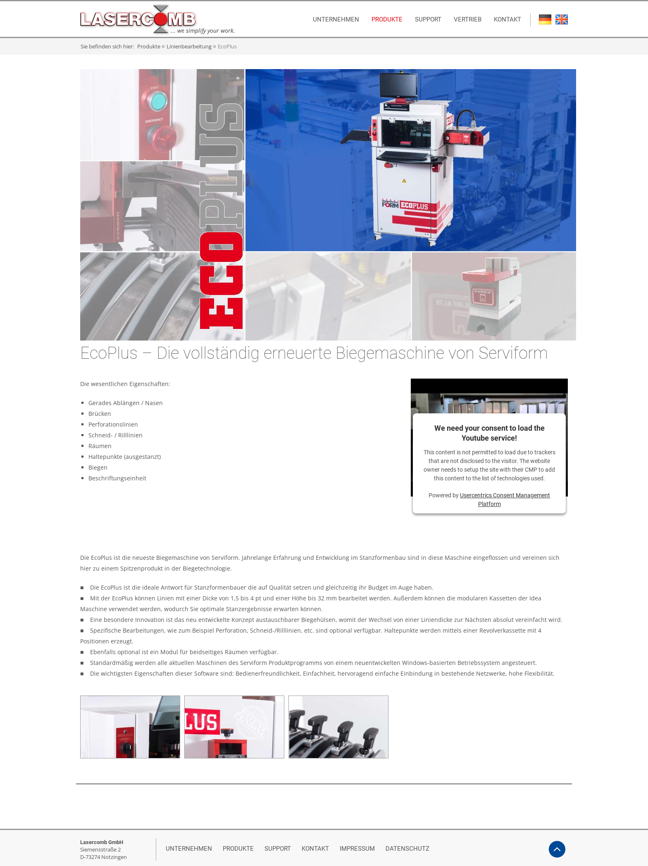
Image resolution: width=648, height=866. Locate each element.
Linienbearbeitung (189, 46)
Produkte (148, 46)
